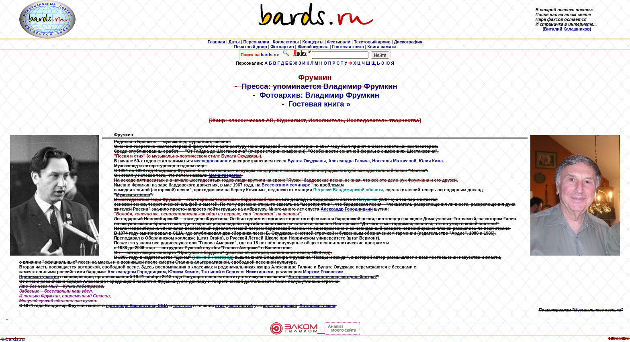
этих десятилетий (234, 305)
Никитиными (259, 271)
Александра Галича (349, 160)
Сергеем (234, 271)
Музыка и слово (133, 194)
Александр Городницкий (347, 209)
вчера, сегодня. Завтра (350, 276)
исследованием (210, 160)
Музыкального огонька (597, 310)
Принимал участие (39, 276)
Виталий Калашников (567, 29)
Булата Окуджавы (307, 160)
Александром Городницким (136, 271)
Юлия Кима (431, 160)
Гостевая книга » (319, 104)
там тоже (182, 305)
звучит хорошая (280, 305)
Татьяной (211, 271)
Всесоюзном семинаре (286, 184)
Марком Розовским (323, 271)
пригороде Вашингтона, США (137, 305)
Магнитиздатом (225, 175)
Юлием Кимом (183, 271)
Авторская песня (306, 276)
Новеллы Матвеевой (394, 160)
